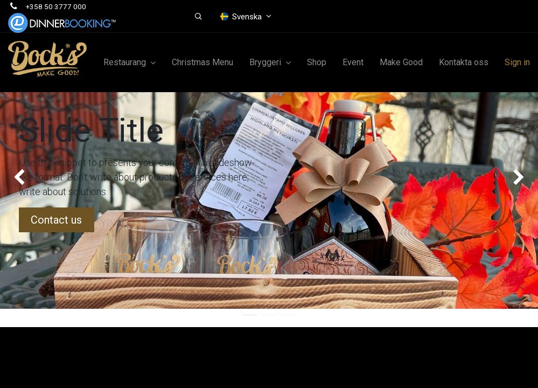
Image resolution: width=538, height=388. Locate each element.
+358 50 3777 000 (56, 6)
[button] (198, 16)
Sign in (517, 62)
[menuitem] (202, 62)
